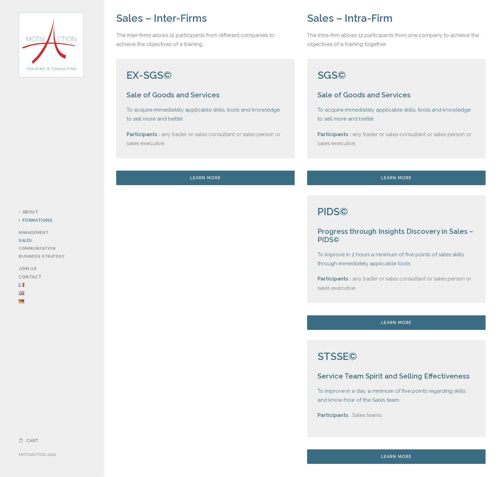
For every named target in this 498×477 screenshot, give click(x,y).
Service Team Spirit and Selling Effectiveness (393, 376)
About (29, 212)
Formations (36, 220)
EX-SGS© (149, 75)
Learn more (205, 177)
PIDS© (332, 212)
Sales (25, 240)
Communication (37, 248)
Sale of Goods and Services (173, 95)
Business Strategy (41, 256)
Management (34, 232)
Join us (28, 268)
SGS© (331, 75)
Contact (30, 277)
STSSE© (337, 356)
